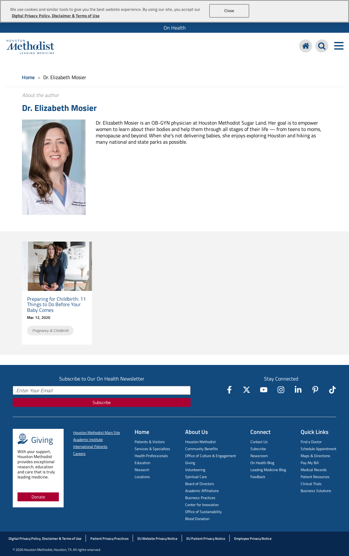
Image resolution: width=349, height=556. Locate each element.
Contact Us (259, 442)
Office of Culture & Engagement (210, 456)
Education (142, 463)
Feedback (257, 477)
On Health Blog (262, 463)
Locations (142, 477)
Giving (190, 463)
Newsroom (259, 456)
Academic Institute (88, 439)
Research (142, 470)
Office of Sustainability (203, 512)
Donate (38, 496)
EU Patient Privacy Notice (205, 538)
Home (28, 77)
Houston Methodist (200, 442)
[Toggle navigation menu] (339, 45)
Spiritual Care (196, 477)
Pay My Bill (310, 463)
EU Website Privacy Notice (157, 538)
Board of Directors (199, 484)
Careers (79, 453)
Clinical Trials (311, 484)
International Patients (90, 446)
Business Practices (200, 498)
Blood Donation (197, 519)
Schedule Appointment (318, 449)
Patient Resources (315, 477)
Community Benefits (201, 449)
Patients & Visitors (150, 442)
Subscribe (102, 402)
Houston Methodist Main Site (96, 432)
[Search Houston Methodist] (321, 45)
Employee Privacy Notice (253, 538)
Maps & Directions (315, 456)
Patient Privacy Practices (109, 538)
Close (229, 10)
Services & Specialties (152, 449)
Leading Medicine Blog (268, 470)
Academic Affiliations (202, 491)
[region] (174, 11)
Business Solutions (316, 491)
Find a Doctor (311, 442)
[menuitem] (174, 28)
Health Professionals (151, 456)
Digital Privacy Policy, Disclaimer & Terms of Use (45, 538)
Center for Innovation (202, 505)
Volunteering (195, 470)
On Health (175, 27)
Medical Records (314, 470)
